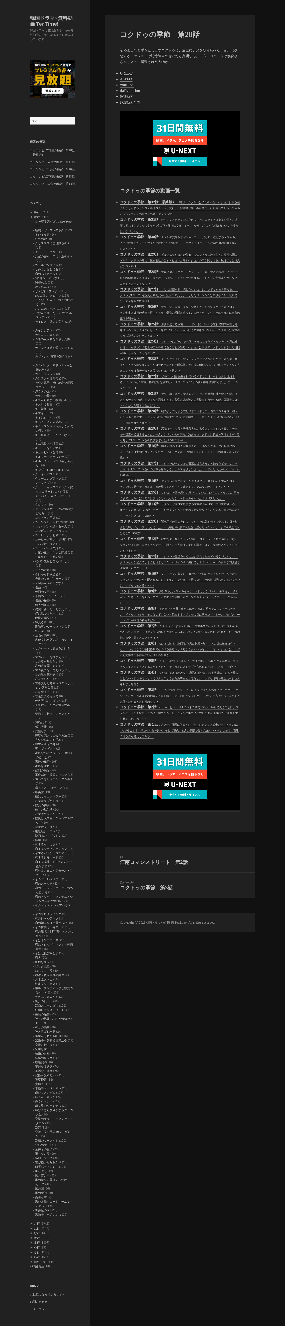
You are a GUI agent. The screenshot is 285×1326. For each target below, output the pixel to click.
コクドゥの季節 (45, 518)
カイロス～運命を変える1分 (53, 322)
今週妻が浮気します (48, 583)
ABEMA (126, 79)
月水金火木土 (44, 979)
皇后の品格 (42, 1014)
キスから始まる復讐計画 (51, 400)
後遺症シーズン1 (46, 827)
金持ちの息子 (44, 1149)
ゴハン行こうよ (45, 544)
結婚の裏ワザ (44, 1058)
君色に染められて (46, 696)
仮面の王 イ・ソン (47, 596)
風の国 (39, 1188)
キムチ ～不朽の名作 (48, 422)
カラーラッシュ (45, 374)
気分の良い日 (44, 1001)
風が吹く (41, 1171)
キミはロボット (45, 417)
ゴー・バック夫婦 (46, 548)
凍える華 (41, 622)
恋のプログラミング (48, 914)
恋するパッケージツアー (51, 853)
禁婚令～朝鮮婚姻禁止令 (51, 1040)
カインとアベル (45, 330)
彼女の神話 (42, 805)
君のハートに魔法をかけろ (52, 648)
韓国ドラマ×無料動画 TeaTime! (51, 21)
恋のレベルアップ (46, 918)
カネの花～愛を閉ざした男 (52, 339)
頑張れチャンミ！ (46, 1167)
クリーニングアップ (48, 478)
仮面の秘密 (42, 600)
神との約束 (42, 1027)
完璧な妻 (41, 731)
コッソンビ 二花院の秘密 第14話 (52, 184)
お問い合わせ (38, 1302)
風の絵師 (41, 1193)
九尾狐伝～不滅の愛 (48, 557)
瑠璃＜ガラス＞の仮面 (49, 230)
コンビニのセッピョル (49, 531)
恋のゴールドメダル (48, 879)
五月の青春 (42, 570)
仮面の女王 (42, 592)
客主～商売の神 (45, 744)
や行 (37, 1247)
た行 (37, 1228)
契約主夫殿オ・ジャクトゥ (52, 714)
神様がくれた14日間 (48, 1036)
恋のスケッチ (44, 884)
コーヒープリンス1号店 (50, 539)
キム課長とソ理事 (46, 444)
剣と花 (39, 631)
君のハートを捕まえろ (49, 657)
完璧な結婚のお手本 (48, 740)
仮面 (38, 587)
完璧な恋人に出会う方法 (51, 735)
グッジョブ (42, 483)
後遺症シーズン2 (46, 831)
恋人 (38, 958)
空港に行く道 (44, 1045)
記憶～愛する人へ (46, 1075)
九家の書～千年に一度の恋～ (54, 256)
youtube (127, 85)
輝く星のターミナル (48, 1106)
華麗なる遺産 (44, 1071)
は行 (37, 1238)
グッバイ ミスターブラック (53, 496)
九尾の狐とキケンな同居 (51, 552)
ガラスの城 (42, 391)
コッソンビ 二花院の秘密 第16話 (52, 169)
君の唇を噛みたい (46, 661)
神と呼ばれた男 (45, 1032)
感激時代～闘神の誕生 (49, 975)
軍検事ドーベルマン (48, 1088)
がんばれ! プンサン (47, 291)
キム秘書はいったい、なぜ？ (54, 435)
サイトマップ (38, 1309)
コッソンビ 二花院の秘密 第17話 (52, 162)
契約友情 (41, 722)
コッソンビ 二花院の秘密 (51, 522)
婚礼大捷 (41, 727)
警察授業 (41, 1080)
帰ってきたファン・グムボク (54, 779)
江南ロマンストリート (49, 1010)
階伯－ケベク (44, 1158)
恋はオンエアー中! (47, 940)
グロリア (41, 505)
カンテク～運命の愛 (48, 378)
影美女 (39, 792)
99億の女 (41, 282)
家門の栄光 (42, 770)
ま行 (37, 1243)
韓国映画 (38, 1266)
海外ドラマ (41, 1262)
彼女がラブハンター (48, 801)
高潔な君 (41, 1197)
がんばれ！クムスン (48, 295)
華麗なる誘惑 (44, 1066)
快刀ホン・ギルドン (48, 836)
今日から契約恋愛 (46, 574)
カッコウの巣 (44, 335)
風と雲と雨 (42, 1175)
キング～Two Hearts (49, 470)
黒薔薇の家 (42, 1210)
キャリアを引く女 (46, 448)
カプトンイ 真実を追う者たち (54, 356)
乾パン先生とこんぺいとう (52, 561)
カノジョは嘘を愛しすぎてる (54, 348)
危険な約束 (42, 635)
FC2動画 (126, 96)
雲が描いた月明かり (48, 1162)
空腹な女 (41, 1049)
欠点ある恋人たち (46, 997)
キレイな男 (42, 234)
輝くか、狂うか (45, 1097)
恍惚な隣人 (42, 962)
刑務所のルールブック (49, 627)
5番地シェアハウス (47, 278)
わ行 (37, 1257)
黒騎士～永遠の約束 (48, 1215)
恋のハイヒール (45, 274)
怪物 (38, 840)
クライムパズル (45, 474)
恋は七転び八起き (46, 953)
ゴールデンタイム (46, 265)
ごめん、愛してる (46, 269)
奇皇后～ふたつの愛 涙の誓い (54, 705)
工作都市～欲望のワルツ (51, 775)
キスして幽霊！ (45, 404)
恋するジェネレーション (51, 849)
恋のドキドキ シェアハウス (53, 905)
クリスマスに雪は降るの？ (52, 243)
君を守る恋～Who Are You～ (54, 221)
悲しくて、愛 (44, 971)
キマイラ (41, 413)
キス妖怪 (41, 409)
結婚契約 (41, 1062)
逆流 (38, 1127)
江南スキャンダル (46, 1005)
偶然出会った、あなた (49, 609)
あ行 (37, 212)
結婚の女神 (42, 1053)
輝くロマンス (44, 1101)
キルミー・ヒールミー (49, 457)
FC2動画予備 (130, 102)
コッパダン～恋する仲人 (51, 526)
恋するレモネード (46, 857)
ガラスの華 (42, 396)
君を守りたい (44, 679)
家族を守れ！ (44, 766)
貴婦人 (39, 1084)
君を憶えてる (44, 692)
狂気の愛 (41, 239)
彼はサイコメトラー (48, 796)
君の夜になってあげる (49, 670)
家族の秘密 (42, 762)
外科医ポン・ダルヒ (48, 701)
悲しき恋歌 (42, 966)
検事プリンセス (45, 984)
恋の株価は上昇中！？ (49, 927)
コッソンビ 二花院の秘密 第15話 (52, 176)
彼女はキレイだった (48, 814)
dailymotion (130, 90)
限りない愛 (42, 1154)
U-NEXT (126, 73)
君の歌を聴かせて (46, 674)
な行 (37, 1233)
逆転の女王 (42, 1145)
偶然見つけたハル (46, 613)
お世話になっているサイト (47, 1294)
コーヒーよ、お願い (48, 535)
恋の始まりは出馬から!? (51, 923)
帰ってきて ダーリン (48, 788)
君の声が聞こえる (46, 666)
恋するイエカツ (45, 844)
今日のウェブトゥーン (49, 579)
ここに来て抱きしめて (49, 309)
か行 (37, 217)
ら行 (37, 1252)
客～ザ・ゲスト (45, 748)
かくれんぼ (42, 287)
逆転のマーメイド (46, 1141)
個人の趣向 (42, 605)
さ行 (37, 1223)
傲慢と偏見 (42, 618)
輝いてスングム (45, 1093)
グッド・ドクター (46, 252)
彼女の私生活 (44, 809)
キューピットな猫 (46, 452)
